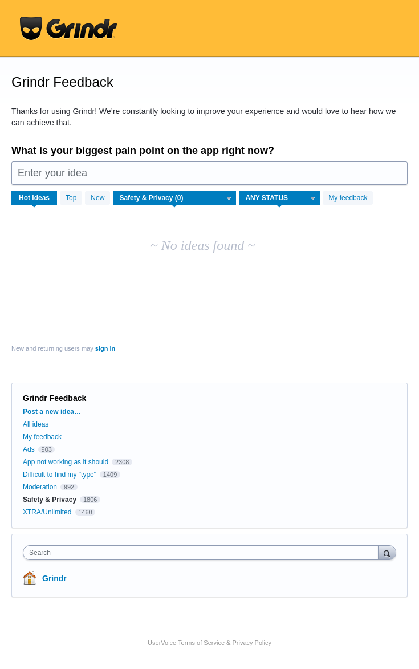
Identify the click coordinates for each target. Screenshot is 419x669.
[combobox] (203, 553)
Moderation (41, 487)
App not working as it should (65, 462)
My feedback (347, 198)
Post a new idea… (52, 412)
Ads (29, 449)
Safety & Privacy (50, 500)
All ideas (35, 424)
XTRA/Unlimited (47, 512)
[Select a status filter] (280, 198)
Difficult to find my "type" (59, 475)
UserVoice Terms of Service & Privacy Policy (209, 642)
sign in (105, 348)
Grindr (54, 578)
